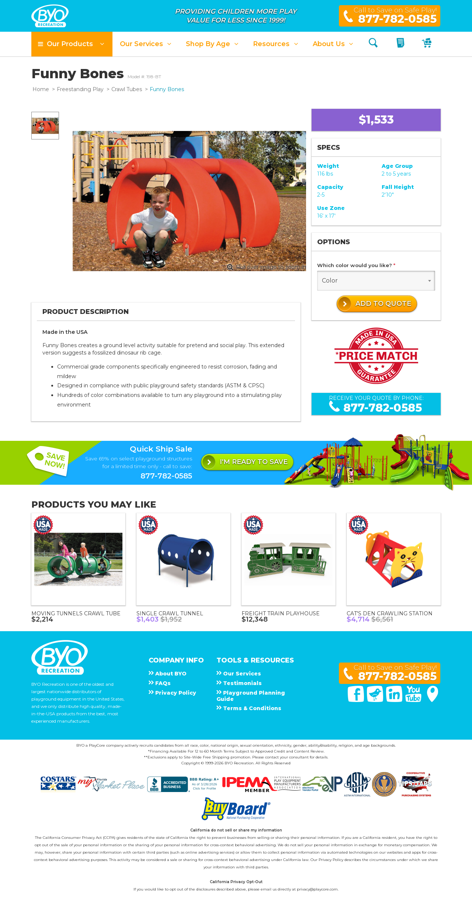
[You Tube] (414, 700)
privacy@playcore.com (317, 889)
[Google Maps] (432, 700)
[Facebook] (356, 700)
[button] (71, 44)
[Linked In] (395, 700)
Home (40, 89)
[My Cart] (427, 44)
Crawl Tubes (126, 89)
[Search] (373, 44)
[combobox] (376, 281)
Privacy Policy (331, 859)
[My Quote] (401, 44)
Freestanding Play (80, 89)
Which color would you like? (356, 265)
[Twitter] (376, 700)
